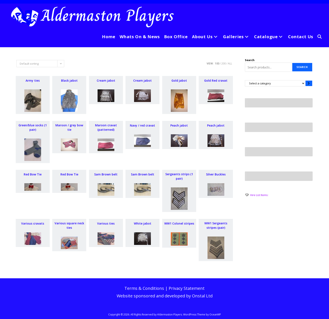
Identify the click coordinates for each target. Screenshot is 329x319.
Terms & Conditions (144, 288)
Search (250, 60)
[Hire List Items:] (256, 195)
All (230, 63)
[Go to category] (309, 83)
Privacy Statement (187, 288)
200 (223, 63)
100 (217, 63)
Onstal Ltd (202, 296)
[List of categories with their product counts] (275, 83)
